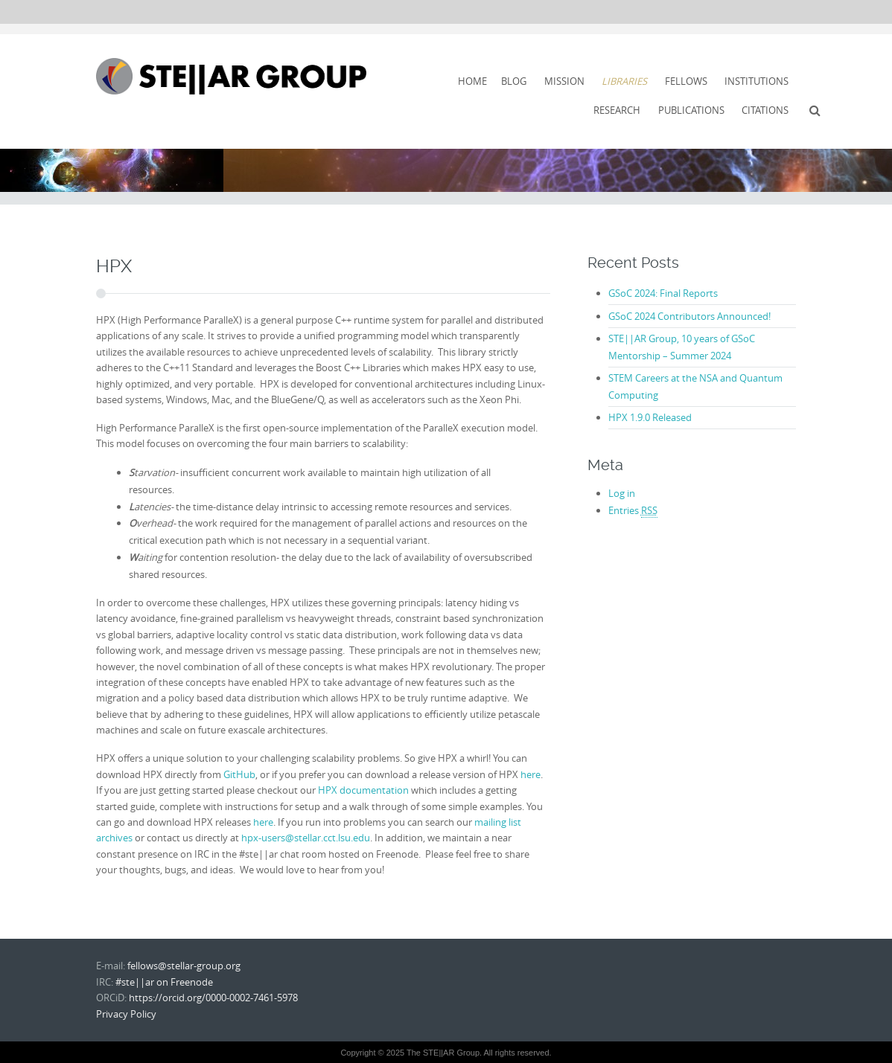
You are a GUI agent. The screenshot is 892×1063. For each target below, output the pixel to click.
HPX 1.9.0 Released (650, 417)
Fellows (686, 81)
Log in (621, 493)
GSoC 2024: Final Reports (663, 293)
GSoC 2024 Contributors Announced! (689, 316)
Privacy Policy (126, 1014)
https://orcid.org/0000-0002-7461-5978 (213, 997)
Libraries (624, 81)
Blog (513, 81)
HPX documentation (363, 790)
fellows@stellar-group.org (183, 965)
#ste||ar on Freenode (164, 982)
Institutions (756, 81)
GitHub (239, 774)
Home (472, 81)
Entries (632, 511)
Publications (691, 110)
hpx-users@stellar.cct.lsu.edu (305, 837)
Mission (564, 81)
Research (616, 110)
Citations (765, 110)
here (530, 774)
